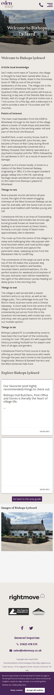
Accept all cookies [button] (35, 690)
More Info (42, 431)
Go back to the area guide (27, 499)
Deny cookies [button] (17, 690)
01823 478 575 (27, 644)
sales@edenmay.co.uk (26, 650)
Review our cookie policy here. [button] (14, 685)
